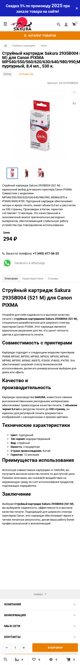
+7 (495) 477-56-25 (46, 290)
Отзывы (53, 315)
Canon (44, 45)
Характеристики (32, 315)
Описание (11, 315)
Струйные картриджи (23, 45)
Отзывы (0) (26, 74)
